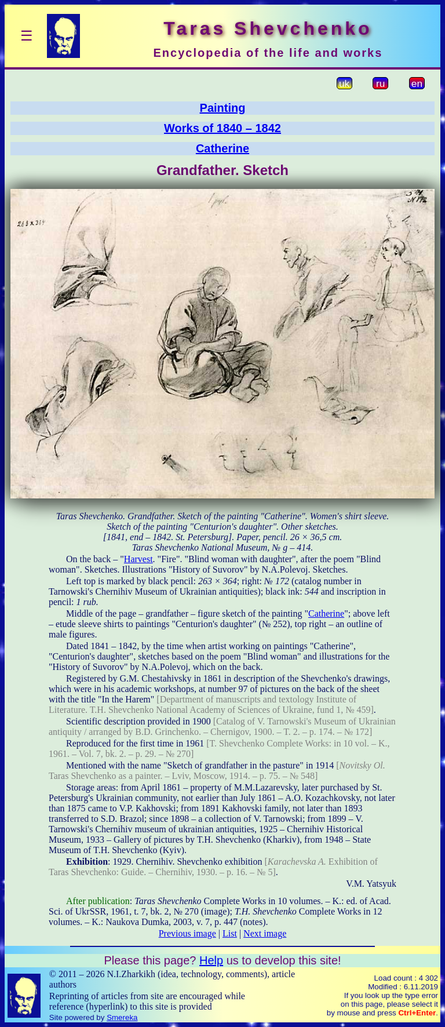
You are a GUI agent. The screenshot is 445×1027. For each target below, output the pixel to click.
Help (211, 960)
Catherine (222, 148)
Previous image (187, 933)
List (229, 933)
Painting (223, 107)
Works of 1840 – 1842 (222, 128)
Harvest (138, 559)
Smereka (122, 1017)
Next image (264, 933)
